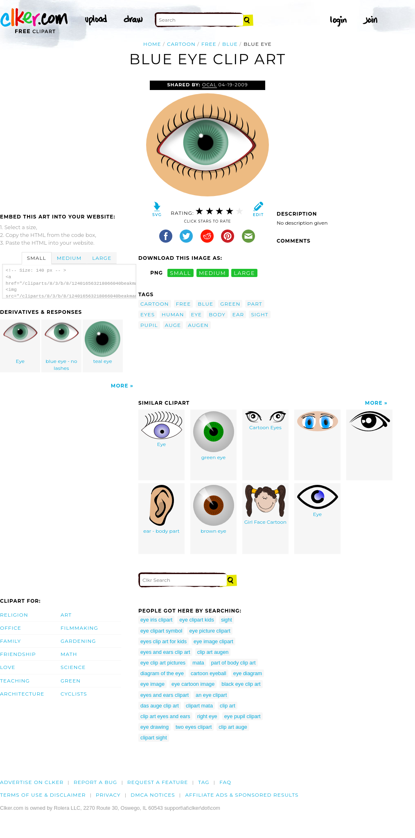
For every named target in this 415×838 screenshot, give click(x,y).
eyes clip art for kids (163, 641)
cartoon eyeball (208, 673)
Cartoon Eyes (265, 420)
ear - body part (161, 509)
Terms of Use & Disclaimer (43, 795)
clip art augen (213, 652)
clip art (227, 706)
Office (10, 628)
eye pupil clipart (242, 716)
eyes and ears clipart (164, 695)
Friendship (18, 654)
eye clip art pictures (162, 663)
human (173, 314)
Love (7, 667)
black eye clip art (240, 684)
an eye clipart (211, 695)
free (209, 44)
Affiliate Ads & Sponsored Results (241, 795)
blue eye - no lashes (61, 346)
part (254, 304)
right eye (207, 716)
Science (73, 667)
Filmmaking (79, 628)
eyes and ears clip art (165, 652)
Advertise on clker (31, 782)
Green (71, 681)
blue (230, 44)
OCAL (209, 85)
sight (259, 314)
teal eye (102, 342)
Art (66, 615)
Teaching (15, 681)
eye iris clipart (156, 620)
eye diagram (247, 673)
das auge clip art (159, 706)
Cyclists (74, 694)
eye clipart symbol (161, 631)
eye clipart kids (196, 620)
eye (196, 314)
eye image (152, 684)
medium (212, 273)
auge (173, 325)
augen (198, 325)
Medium (69, 258)
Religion (14, 615)
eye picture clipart (209, 631)
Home (152, 44)
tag (203, 782)
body (217, 314)
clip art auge (233, 727)
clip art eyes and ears (165, 716)
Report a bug (95, 782)
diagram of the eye (162, 673)
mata (198, 663)
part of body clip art (233, 663)
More (120, 386)
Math (69, 654)
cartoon (181, 44)
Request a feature (157, 782)
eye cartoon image (192, 684)
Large (101, 258)
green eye (213, 435)
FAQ (225, 782)
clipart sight (153, 737)
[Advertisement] (69, 142)
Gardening (78, 641)
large (244, 273)
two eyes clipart (194, 727)
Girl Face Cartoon (265, 505)
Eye (20, 342)
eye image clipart (213, 641)
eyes (147, 314)
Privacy (108, 795)
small (180, 273)
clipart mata (199, 706)
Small (36, 258)
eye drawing (154, 727)
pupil (149, 325)
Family (10, 641)
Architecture (22, 694)
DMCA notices (153, 795)
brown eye (213, 509)
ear (238, 314)
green (230, 304)
